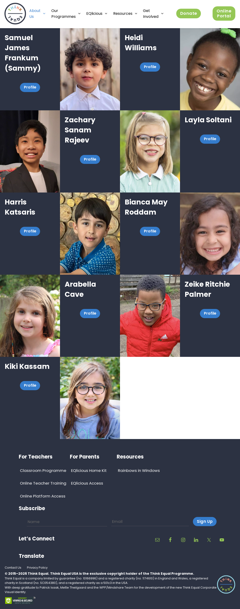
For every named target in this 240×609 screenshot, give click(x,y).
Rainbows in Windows (139, 470)
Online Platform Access (42, 496)
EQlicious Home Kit (89, 470)
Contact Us (13, 568)
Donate (188, 14)
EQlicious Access (87, 483)
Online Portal (224, 13)
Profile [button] (30, 87)
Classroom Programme (43, 470)
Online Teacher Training (43, 483)
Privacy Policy (37, 568)
